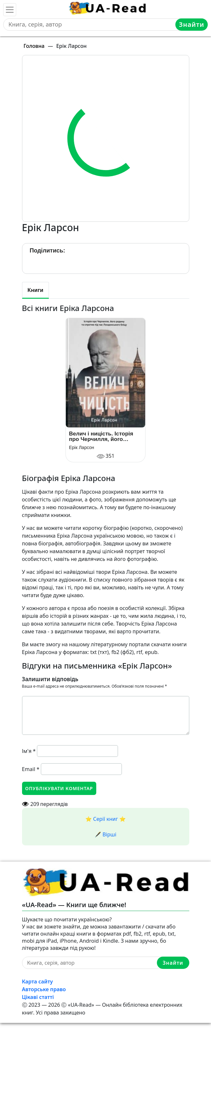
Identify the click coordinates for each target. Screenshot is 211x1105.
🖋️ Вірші (105, 834)
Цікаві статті (38, 997)
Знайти (191, 24)
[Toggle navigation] (9, 9)
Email (31, 769)
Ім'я (29, 751)
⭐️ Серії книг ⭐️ (105, 818)
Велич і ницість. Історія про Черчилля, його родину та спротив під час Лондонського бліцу (105, 436)
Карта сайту (37, 981)
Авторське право (44, 989)
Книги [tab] (35, 290)
